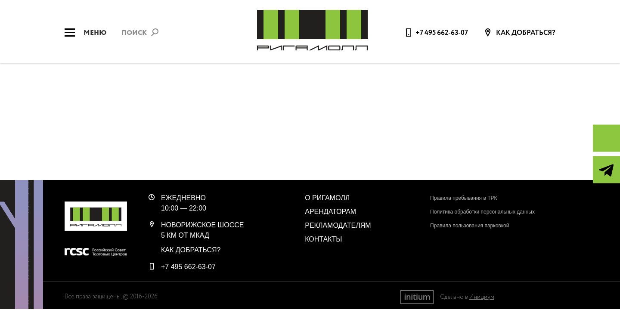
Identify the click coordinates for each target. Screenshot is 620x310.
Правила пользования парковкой (469, 226)
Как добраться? (525, 33)
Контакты (323, 239)
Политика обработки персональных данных (482, 212)
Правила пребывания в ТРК (463, 198)
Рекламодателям (338, 225)
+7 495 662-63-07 (441, 33)
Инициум (481, 297)
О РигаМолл (327, 198)
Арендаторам (330, 211)
